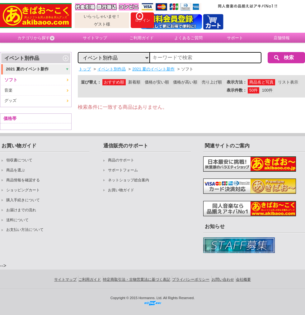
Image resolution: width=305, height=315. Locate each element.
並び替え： (91, 82)
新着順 (134, 82)
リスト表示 (288, 82)
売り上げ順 (212, 82)
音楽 (8, 90)
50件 (253, 90)
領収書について (19, 160)
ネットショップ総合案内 (128, 180)
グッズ (10, 100)
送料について (17, 220)
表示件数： (237, 90)
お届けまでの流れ (21, 210)
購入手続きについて (23, 200)
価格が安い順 (157, 82)
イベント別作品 (21, 58)
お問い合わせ (223, 279)
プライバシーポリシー (190, 279)
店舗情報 (282, 38)
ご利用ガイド (141, 38)
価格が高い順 (185, 82)
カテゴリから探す (35, 38)
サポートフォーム (123, 170)
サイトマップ (95, 38)
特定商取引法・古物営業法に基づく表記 (136, 279)
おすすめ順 (114, 82)
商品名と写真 (261, 82)
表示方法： (237, 82)
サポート (235, 38)
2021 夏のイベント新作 (27, 69)
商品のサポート (121, 160)
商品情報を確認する (23, 180)
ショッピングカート (23, 190)
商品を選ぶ (15, 170)
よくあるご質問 (188, 38)
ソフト (10, 79)
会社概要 (243, 279)
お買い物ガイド (121, 190)
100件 (267, 90)
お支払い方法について (25, 229)
